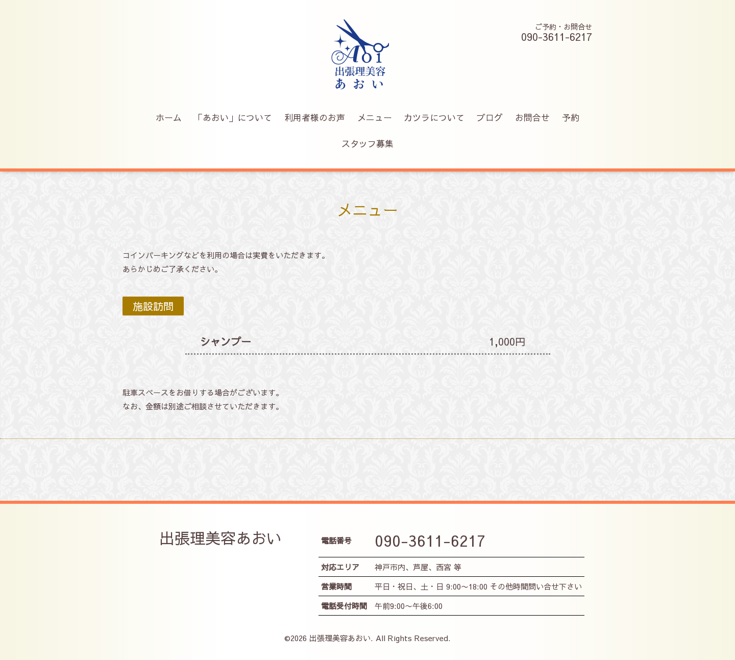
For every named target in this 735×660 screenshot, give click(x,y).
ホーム (169, 117)
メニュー (374, 117)
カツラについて (434, 117)
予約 (570, 117)
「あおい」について (233, 117)
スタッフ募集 (367, 143)
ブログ (490, 117)
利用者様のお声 (314, 117)
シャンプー (225, 341)
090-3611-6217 (430, 540)
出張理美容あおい (220, 537)
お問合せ (532, 117)
